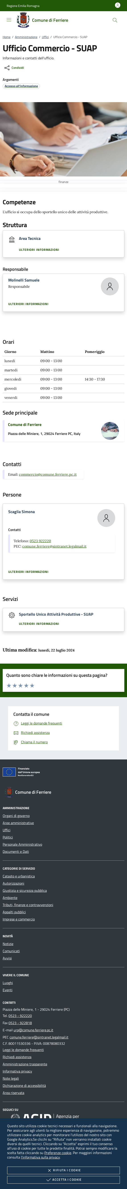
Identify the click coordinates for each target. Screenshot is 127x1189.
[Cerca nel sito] (115, 20)
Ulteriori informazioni (39, 250)
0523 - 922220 (20, 1015)
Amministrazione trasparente (25, 1064)
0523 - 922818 (20, 1023)
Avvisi (7, 958)
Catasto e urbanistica (19, 876)
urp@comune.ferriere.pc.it (33, 1030)
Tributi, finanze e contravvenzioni (28, 904)
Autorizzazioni (13, 883)
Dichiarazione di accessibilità (24, 1085)
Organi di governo (16, 815)
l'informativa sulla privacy (40, 1157)
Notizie (8, 943)
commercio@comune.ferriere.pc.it (48, 474)
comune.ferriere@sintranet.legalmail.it (54, 546)
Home (6, 36)
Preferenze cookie (57, 1152)
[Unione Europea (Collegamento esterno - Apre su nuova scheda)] (63, 773)
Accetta (63, 1179)
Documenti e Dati (16, 851)
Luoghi (8, 982)
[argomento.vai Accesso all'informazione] (21, 86)
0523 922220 (40, 541)
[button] (23, 6)
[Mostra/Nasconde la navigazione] (9, 19)
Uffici (45, 36)
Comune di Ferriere (24, 424)
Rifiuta (63, 1170)
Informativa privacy (17, 1071)
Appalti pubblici (14, 912)
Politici (8, 837)
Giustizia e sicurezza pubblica (25, 890)
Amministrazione (26, 36)
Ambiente (10, 897)
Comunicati (11, 951)
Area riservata (13, 1092)
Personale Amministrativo (22, 844)
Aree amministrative (18, 823)
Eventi (7, 990)
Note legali (11, 1078)
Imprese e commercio (19, 919)
